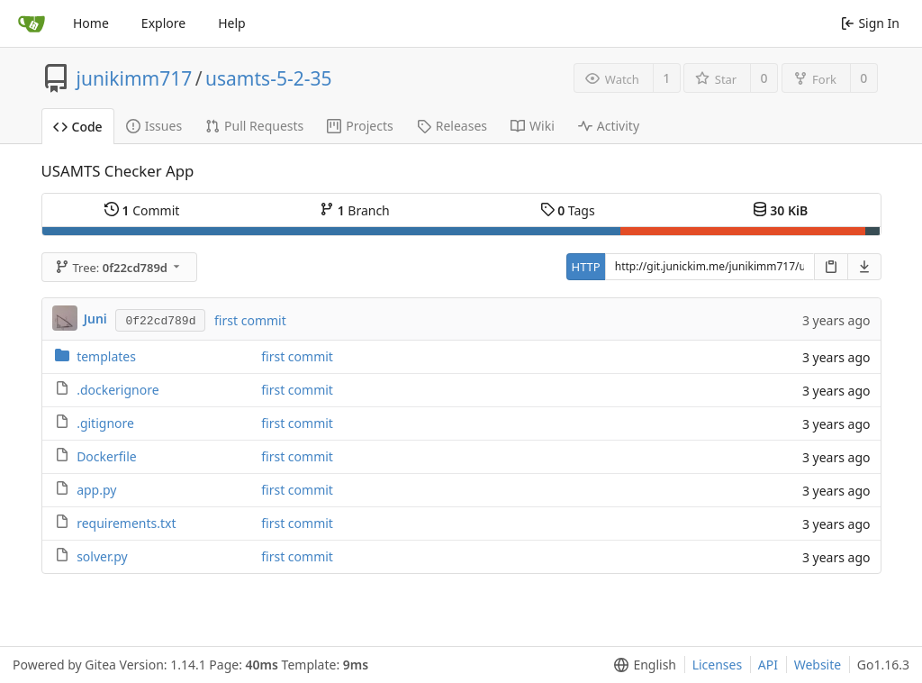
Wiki (533, 125)
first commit (250, 320)
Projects (360, 125)
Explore (163, 23)
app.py (96, 489)
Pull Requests (254, 125)
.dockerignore (117, 389)
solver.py (102, 556)
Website (818, 664)
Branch (355, 210)
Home (91, 23)
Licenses (717, 664)
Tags (567, 210)
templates (106, 356)
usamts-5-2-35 (268, 78)
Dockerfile (107, 456)
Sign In (870, 23)
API (768, 664)
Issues (154, 125)
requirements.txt (126, 523)
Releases (452, 125)
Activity (608, 125)
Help (232, 23)
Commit (141, 210)
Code (78, 126)
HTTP (586, 267)
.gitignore (105, 423)
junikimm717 (135, 78)
